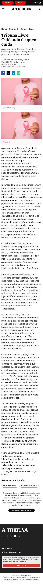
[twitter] (8, 73)
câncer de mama (29, 485)
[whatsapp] (18, 73)
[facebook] (3, 73)
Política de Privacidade (14, 560)
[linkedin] (13, 73)
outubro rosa (9, 485)
